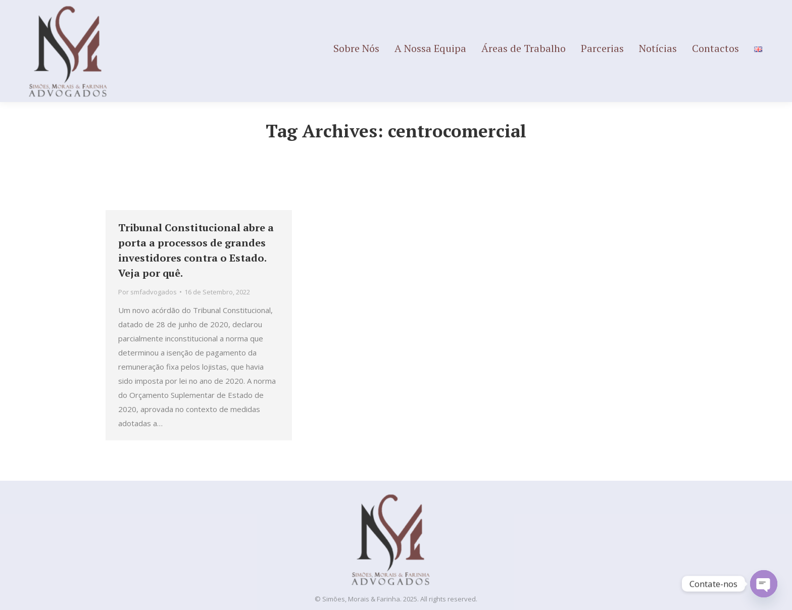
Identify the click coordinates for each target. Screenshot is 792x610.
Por (147, 291)
